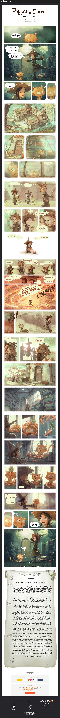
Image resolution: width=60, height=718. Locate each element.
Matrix (47, 707)
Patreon (30, 706)
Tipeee (30, 707)
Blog (13, 707)
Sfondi (30, 703)
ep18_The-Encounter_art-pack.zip (32, 687)
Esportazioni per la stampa (30, 689)
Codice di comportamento (30, 714)
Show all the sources (30, 692)
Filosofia (13, 703)
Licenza (13, 709)
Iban (30, 709)
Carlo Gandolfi (32, 19)
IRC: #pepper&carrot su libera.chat (46, 706)
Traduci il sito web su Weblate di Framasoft (30, 712)
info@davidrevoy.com (48, 703)
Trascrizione (30, 673)
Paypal (30, 708)
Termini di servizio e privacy (30, 713)
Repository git (30, 690)
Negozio (13, 706)
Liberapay (30, 705)
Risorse (13, 704)
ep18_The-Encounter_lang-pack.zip (32, 688)
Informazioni (13, 708)
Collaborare (13, 705)
